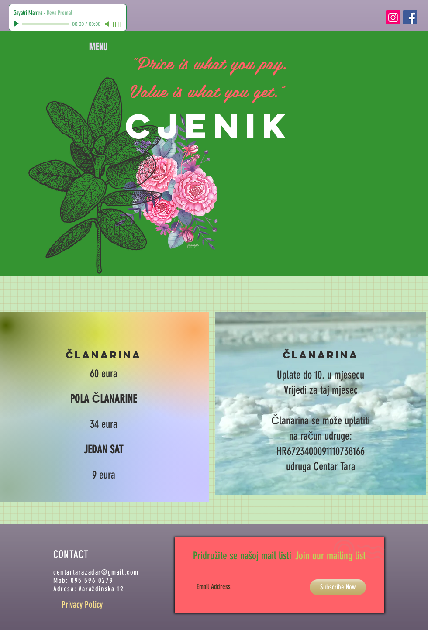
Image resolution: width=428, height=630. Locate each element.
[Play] (17, 24)
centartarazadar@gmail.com (96, 572)
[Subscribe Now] (338, 587)
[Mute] (108, 24)
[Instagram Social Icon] (393, 17)
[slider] (117, 24)
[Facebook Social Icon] (410, 17)
